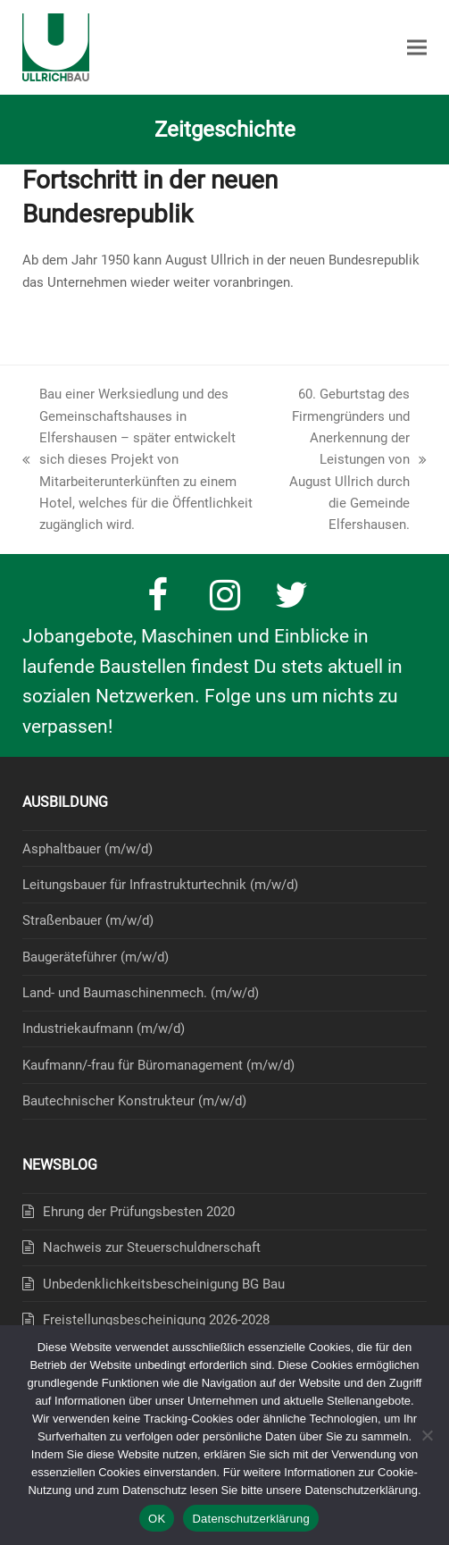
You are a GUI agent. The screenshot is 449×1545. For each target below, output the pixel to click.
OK (156, 1518)
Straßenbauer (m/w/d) (88, 920)
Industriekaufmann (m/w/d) (103, 1028)
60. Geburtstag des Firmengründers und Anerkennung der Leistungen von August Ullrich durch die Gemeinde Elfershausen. (353, 459)
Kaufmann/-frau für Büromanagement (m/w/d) (158, 1065)
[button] (417, 47)
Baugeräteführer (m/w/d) (95, 957)
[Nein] (427, 1435)
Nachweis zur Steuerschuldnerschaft (152, 1247)
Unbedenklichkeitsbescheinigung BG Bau (164, 1284)
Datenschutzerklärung (250, 1518)
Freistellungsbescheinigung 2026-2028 (156, 1320)
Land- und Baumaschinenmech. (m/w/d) (140, 993)
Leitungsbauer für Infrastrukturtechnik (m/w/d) (160, 885)
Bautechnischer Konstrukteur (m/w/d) (134, 1101)
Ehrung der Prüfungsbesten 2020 (139, 1212)
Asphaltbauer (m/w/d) (87, 849)
